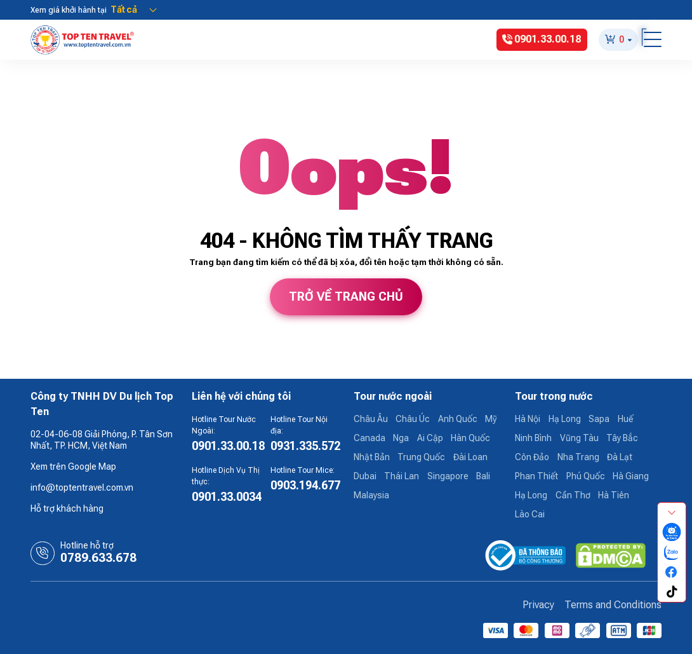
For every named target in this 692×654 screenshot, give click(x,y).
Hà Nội (527, 419)
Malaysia (371, 495)
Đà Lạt (619, 457)
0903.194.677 (305, 485)
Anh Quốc (457, 419)
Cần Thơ (573, 495)
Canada (369, 438)
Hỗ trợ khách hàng (66, 508)
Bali (483, 476)
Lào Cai (530, 514)
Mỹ (490, 419)
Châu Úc (413, 419)
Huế (625, 419)
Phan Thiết (536, 476)
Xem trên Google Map (73, 466)
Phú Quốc (585, 476)
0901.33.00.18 (228, 446)
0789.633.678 (98, 558)
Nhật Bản (372, 457)
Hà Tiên (613, 495)
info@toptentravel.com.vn (81, 487)
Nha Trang (578, 457)
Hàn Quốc (470, 438)
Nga (401, 438)
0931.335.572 (305, 446)
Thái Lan (401, 476)
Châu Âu (371, 419)
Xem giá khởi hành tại (68, 10)
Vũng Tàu (579, 438)
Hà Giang (631, 476)
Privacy (538, 605)
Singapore (448, 476)
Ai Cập (430, 438)
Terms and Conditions (613, 605)
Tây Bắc (622, 438)
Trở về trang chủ (346, 297)
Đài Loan (470, 457)
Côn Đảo (532, 457)
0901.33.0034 (227, 496)
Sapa (599, 419)
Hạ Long (565, 419)
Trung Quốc (421, 457)
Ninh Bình (533, 438)
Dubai (365, 476)
